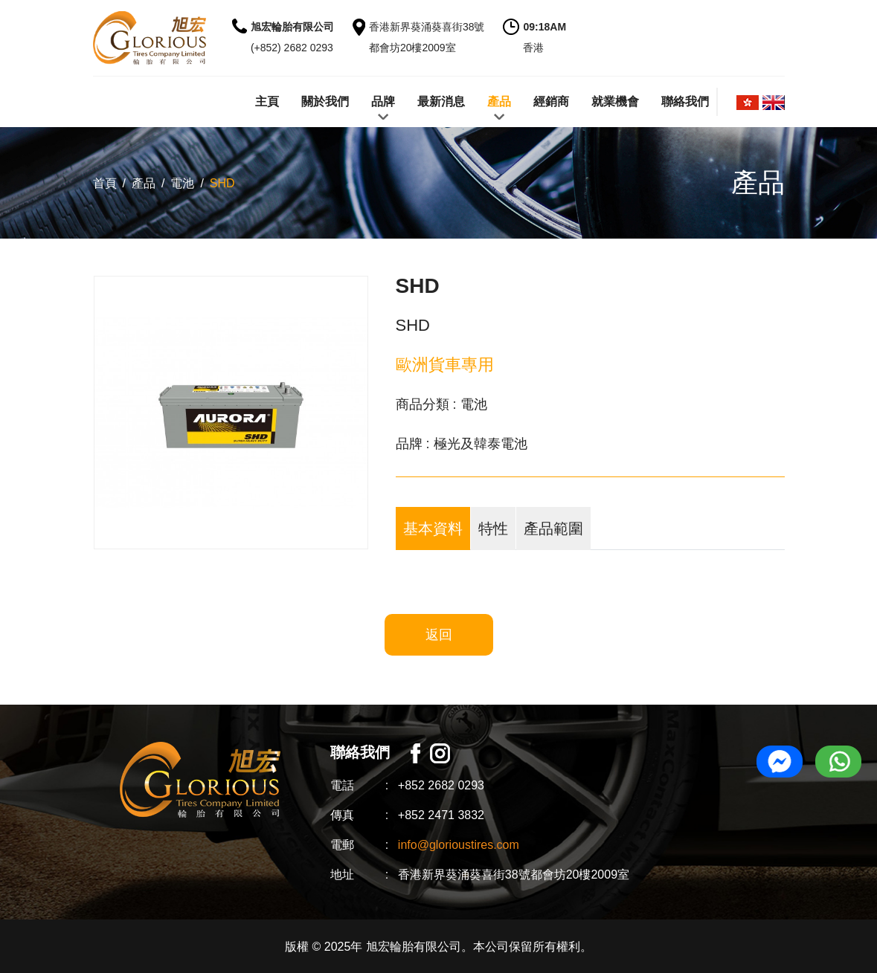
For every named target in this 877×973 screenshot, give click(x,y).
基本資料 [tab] (433, 528)
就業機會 (615, 101)
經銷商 (551, 101)
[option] (231, 412)
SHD (222, 183)
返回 (438, 634)
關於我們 (325, 101)
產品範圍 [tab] (553, 528)
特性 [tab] (493, 528)
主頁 (267, 101)
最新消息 (441, 101)
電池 (182, 183)
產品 (499, 101)
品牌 (383, 101)
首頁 (105, 183)
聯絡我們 (685, 101)
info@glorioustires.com (458, 844)
